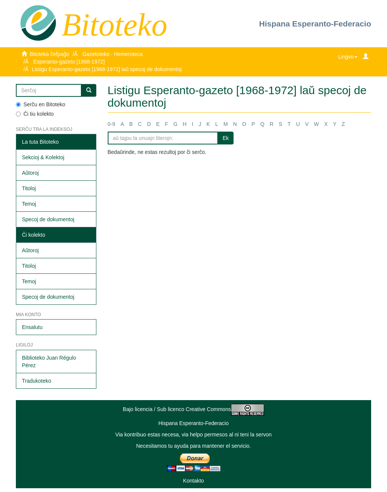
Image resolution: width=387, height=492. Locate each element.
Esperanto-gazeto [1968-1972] (69, 62)
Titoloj (29, 188)
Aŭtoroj (30, 173)
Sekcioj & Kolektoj (43, 157)
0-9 (111, 124)
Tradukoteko (36, 381)
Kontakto (193, 481)
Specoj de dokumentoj (48, 219)
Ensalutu (32, 327)
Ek (226, 138)
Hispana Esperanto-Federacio (315, 23)
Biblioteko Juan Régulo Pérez (49, 361)
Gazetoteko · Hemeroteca (112, 54)
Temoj (29, 204)
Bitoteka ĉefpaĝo (49, 54)
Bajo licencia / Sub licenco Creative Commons (193, 409)
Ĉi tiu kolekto (35, 114)
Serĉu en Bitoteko (40, 104)
